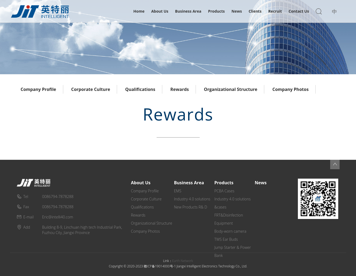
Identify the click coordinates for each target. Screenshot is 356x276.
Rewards (179, 89)
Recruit (275, 11)
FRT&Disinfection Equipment (228, 219)
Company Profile (38, 89)
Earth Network (182, 261)
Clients (255, 11)
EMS (177, 190)
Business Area (188, 11)
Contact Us (299, 11)
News (236, 11)
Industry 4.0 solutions (192, 198)
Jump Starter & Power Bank (232, 251)
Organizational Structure (230, 89)
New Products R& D (190, 207)
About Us (159, 11)
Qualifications (140, 89)
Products (216, 11)
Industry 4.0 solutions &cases (232, 203)
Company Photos (290, 89)
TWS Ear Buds (226, 239)
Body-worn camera (230, 231)
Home (138, 11)
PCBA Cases (224, 190)
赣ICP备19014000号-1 (160, 266)
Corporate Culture (90, 89)
